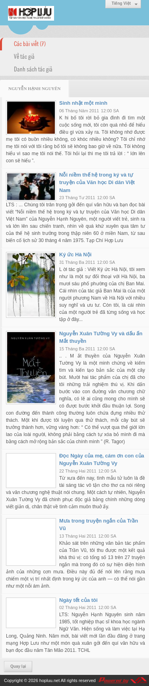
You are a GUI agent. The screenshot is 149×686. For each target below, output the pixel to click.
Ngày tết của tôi (78, 600)
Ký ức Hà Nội (75, 254)
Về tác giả (24, 56)
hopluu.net (49, 680)
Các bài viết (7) (30, 43)
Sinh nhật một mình (83, 103)
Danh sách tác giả (33, 68)
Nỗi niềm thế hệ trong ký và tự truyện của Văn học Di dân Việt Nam (97, 182)
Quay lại (18, 666)
